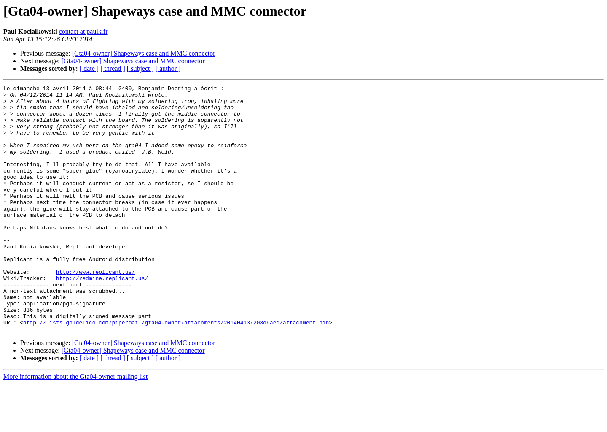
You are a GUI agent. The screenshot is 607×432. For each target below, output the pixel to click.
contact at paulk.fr (83, 31)
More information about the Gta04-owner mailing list (75, 424)
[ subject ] (140, 68)
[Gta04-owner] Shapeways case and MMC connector (143, 53)
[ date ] (89, 68)
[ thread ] (112, 68)
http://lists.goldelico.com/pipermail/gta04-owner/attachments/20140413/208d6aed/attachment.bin (176, 370)
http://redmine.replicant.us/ (102, 317)
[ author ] (168, 68)
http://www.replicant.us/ (95, 309)
